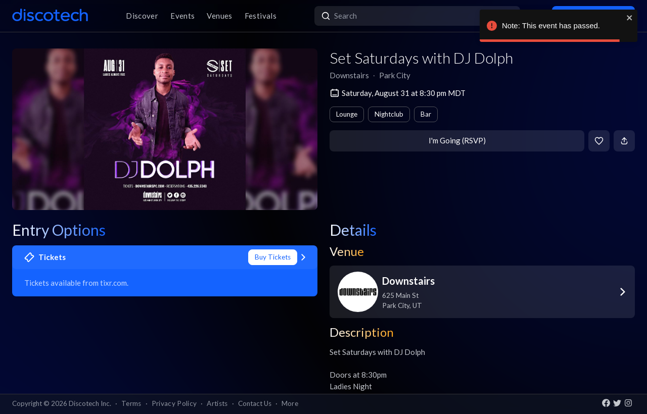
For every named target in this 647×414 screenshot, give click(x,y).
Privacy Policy (174, 403)
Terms (131, 403)
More (290, 403)
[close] (629, 18)
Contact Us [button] (254, 403)
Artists (217, 403)
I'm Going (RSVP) (457, 140)
